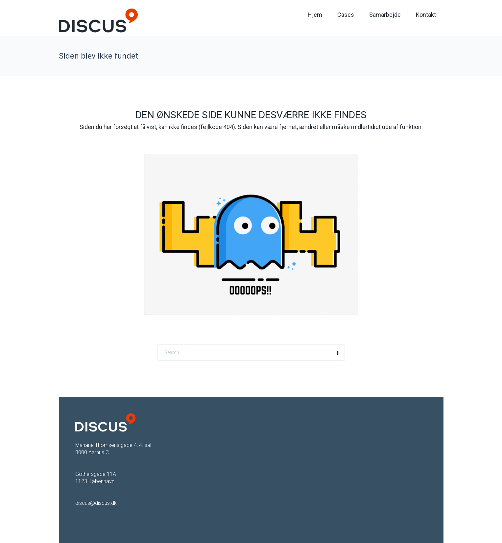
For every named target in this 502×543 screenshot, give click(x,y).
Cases (345, 14)
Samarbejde (385, 14)
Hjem (315, 14)
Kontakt (426, 14)
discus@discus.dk (96, 503)
